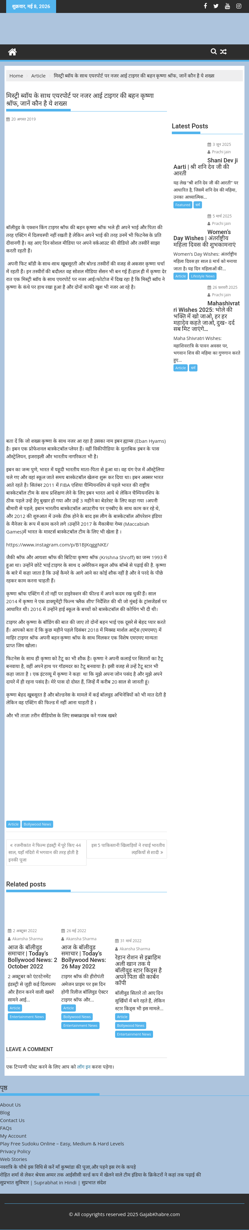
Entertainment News (27, 1016)
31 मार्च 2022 (128, 940)
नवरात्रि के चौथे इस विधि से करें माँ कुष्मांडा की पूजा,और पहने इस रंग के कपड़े (68, 1167)
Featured (182, 204)
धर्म (198, 204)
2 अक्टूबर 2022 (22, 930)
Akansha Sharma (25, 939)
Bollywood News (37, 824)
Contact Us (12, 1120)
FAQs (6, 1128)
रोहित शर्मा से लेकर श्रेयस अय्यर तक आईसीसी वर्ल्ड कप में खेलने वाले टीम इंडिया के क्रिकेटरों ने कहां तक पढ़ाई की (100, 1174)
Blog (5, 1112)
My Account (13, 1135)
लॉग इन (83, 1066)
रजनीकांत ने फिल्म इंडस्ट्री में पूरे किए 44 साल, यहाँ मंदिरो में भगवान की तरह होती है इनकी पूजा (44, 852)
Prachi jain (219, 152)
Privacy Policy (15, 1151)
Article (13, 824)
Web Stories (13, 1159)
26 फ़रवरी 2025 (223, 287)
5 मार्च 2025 (220, 216)
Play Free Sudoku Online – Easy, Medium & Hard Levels (62, 1143)
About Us (10, 1104)
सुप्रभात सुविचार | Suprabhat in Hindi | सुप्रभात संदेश (53, 1182)
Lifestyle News (203, 276)
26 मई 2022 (73, 930)
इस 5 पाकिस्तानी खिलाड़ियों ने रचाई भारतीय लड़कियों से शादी (128, 848)
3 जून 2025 (219, 144)
